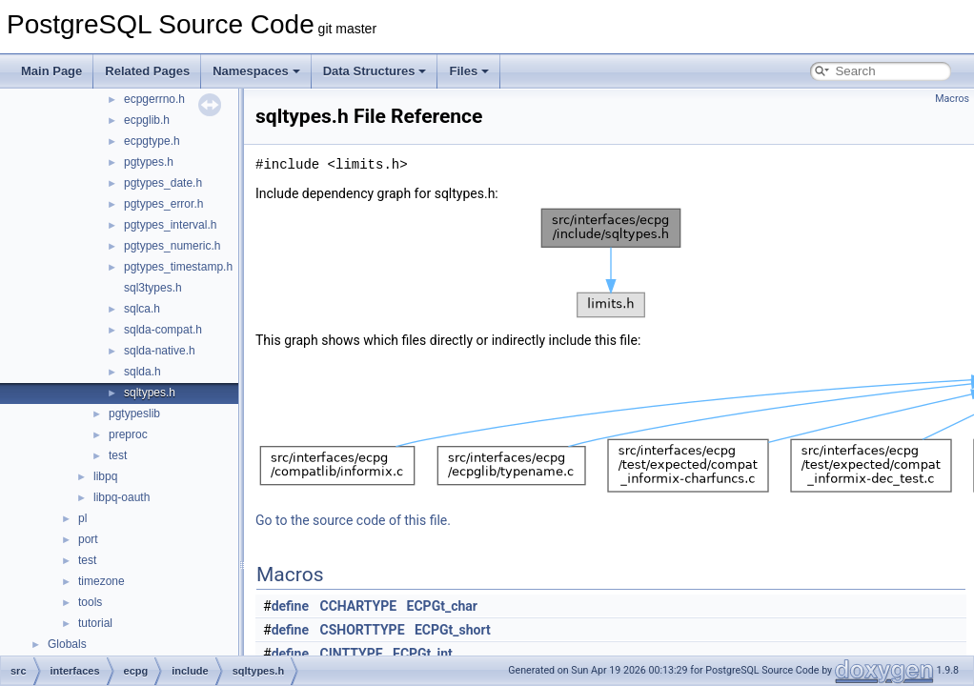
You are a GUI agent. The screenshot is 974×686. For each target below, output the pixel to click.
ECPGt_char (442, 606)
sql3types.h (153, 287)
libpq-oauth (121, 497)
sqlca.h (142, 308)
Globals (67, 644)
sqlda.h (142, 371)
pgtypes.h (148, 162)
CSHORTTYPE (362, 629)
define (290, 606)
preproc (128, 434)
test (118, 455)
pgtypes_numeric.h (172, 245)
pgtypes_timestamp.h (178, 266)
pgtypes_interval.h (170, 225)
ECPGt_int (423, 653)
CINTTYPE (351, 653)
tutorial (95, 623)
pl (82, 518)
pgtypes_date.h (163, 183)
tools (90, 602)
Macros (952, 98)
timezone (101, 581)
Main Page (51, 71)
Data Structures (375, 71)
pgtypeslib (134, 413)
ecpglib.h (147, 120)
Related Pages (147, 71)
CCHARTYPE (358, 606)
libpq (105, 476)
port (88, 539)
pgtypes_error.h (163, 204)
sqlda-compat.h (163, 329)
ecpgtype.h (152, 141)
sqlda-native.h (159, 350)
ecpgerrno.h (154, 99)
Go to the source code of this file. (353, 520)
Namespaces (256, 71)
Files (469, 71)
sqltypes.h (149, 392)
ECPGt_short (453, 629)
